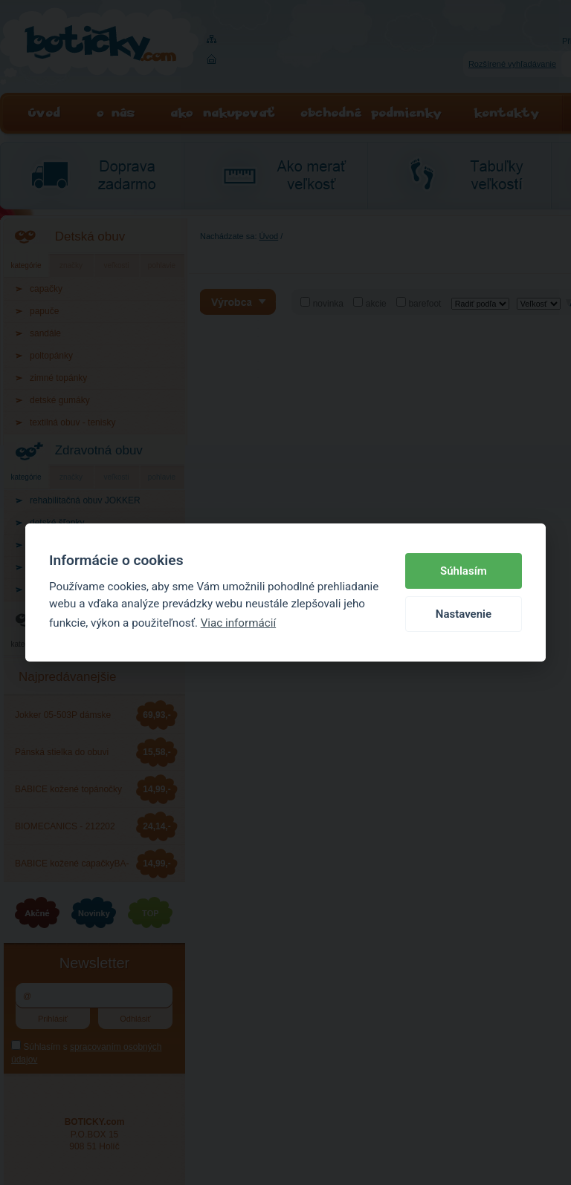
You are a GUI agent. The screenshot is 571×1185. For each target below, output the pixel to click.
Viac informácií (239, 623)
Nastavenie (463, 614)
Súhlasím (463, 571)
